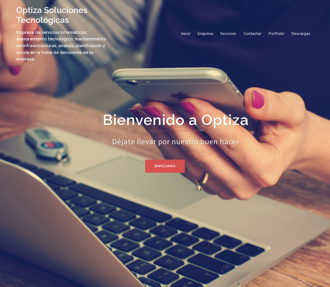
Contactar (252, 34)
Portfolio (276, 34)
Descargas (301, 34)
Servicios (228, 34)
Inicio (185, 34)
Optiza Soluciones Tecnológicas (51, 15)
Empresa (205, 34)
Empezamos (165, 166)
